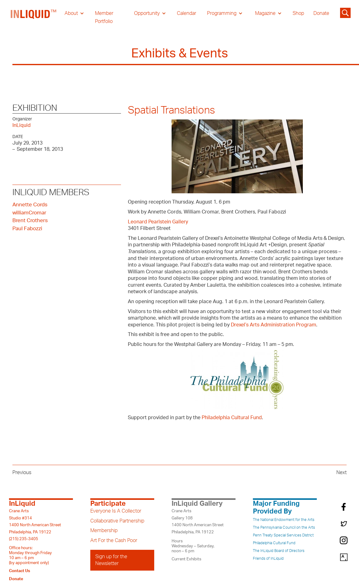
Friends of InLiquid (268, 558)
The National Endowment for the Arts (283, 520)
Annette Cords (29, 204)
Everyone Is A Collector (115, 511)
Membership (104, 530)
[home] (34, 17)
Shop (298, 13)
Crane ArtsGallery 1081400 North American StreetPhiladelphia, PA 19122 (198, 521)
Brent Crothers (30, 220)
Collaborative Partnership (117, 520)
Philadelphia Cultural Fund (232, 417)
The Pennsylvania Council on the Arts (284, 527)
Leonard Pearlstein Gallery (158, 221)
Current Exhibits (186, 559)
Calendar (186, 13)
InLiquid (21, 125)
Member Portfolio (104, 17)
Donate (321, 13)
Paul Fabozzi (27, 228)
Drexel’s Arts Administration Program (273, 324)
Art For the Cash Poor (113, 540)
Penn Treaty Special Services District (283, 535)
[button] (74, 13)
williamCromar (29, 212)
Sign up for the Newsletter (111, 560)
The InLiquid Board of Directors (278, 551)
